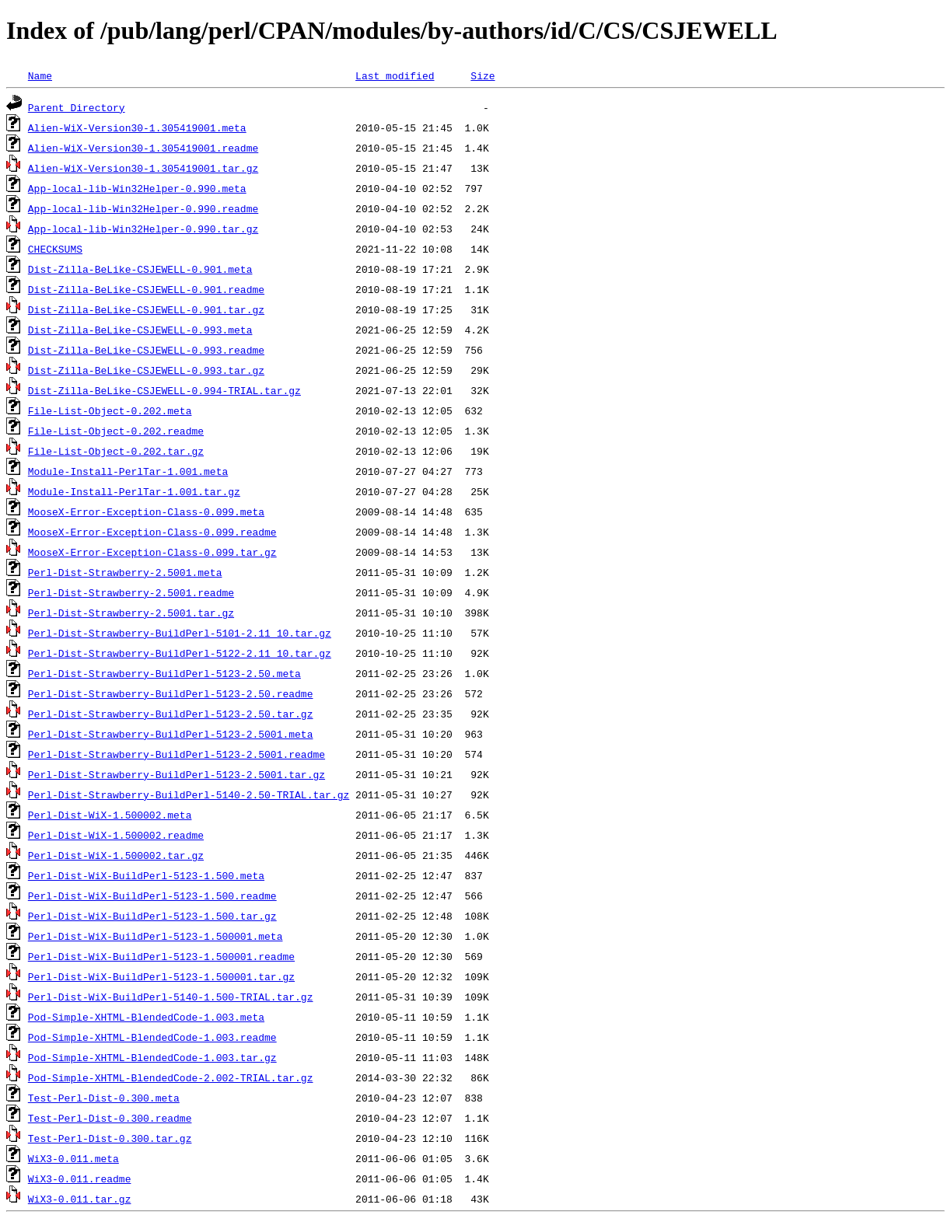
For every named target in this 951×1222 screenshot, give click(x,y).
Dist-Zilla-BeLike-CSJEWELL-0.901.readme (146, 289)
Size (482, 75)
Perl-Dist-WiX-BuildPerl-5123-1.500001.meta (155, 936)
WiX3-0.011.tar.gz (79, 1199)
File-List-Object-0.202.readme (116, 431)
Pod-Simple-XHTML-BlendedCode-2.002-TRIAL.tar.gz (170, 1077)
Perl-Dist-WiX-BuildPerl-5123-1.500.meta (146, 875)
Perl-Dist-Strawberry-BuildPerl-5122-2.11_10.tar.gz (179, 653)
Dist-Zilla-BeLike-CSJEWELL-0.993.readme (146, 350)
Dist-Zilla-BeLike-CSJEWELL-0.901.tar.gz (146, 309)
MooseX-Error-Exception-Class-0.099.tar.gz (152, 552)
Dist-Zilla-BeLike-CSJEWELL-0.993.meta (140, 330)
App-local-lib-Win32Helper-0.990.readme (143, 208)
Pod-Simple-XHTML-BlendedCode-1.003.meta (146, 1017)
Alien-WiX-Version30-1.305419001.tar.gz (143, 168)
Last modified (394, 75)
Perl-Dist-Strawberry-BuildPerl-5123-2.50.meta (164, 673)
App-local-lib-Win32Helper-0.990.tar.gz (143, 229)
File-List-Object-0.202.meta (110, 410)
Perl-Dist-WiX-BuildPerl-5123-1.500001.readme (161, 956)
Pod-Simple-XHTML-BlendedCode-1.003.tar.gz (152, 1057)
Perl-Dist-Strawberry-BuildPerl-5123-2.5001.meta (170, 734)
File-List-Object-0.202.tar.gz (116, 451)
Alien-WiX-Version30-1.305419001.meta (137, 127)
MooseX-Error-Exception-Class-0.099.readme (152, 532)
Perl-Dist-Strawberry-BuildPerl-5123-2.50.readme (170, 693)
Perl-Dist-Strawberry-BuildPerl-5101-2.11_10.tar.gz (179, 633)
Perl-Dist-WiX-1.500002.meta (110, 815)
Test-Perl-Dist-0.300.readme (110, 1118)
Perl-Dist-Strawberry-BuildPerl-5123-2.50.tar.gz (170, 714)
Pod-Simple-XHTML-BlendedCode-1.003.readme (152, 1037)
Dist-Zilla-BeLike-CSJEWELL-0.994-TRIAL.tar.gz (164, 390)
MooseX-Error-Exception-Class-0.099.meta (146, 511)
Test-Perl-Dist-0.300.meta (104, 1098)
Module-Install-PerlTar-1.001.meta (128, 471)
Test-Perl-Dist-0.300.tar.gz (110, 1138)
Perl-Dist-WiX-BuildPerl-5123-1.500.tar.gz (152, 916)
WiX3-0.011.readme (79, 1178)
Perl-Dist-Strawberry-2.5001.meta (125, 572)
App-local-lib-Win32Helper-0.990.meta (137, 188)
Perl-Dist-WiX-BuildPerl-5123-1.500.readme (152, 896)
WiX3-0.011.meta (73, 1158)
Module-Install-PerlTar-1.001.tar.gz (134, 491)
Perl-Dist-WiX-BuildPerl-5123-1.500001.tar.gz (161, 976)
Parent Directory (76, 107)
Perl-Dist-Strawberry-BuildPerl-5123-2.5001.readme (176, 754)
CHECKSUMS (55, 249)
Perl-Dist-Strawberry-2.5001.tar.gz (131, 613)
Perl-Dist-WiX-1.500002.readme (116, 835)
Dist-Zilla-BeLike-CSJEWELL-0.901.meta (140, 269)
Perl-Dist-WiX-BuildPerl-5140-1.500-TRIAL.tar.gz (170, 997)
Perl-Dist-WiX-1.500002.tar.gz (116, 855)
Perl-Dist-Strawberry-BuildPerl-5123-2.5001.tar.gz (176, 774)
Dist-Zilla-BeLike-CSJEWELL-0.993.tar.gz (146, 370)
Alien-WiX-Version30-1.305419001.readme (143, 148)
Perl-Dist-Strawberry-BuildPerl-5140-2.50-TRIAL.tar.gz (188, 794)
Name (40, 75)
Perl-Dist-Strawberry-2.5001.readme (131, 592)
